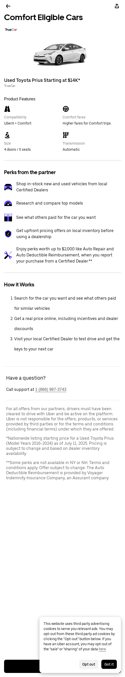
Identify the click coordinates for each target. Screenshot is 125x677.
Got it (109, 664)
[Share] (117, 6)
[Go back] (8, 6)
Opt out (88, 664)
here (102, 649)
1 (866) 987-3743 (50, 389)
